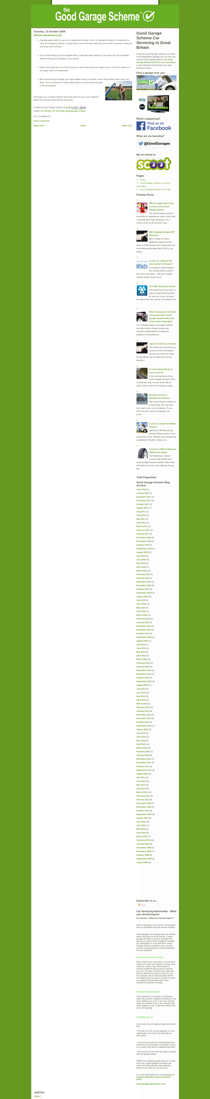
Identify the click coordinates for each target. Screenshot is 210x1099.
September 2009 (144, 859)
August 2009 (142, 862)
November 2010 (143, 807)
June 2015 (141, 604)
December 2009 (143, 847)
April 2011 (141, 788)
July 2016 (141, 556)
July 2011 (141, 777)
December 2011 (143, 759)
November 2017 (143, 500)
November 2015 (143, 585)
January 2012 (142, 755)
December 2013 (143, 670)
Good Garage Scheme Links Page (155, 189)
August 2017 (142, 508)
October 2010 (142, 810)
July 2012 (141, 733)
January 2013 (142, 711)
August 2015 (142, 596)
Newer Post (39, 125)
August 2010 (142, 818)
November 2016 (143, 541)
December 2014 (143, 626)
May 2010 (140, 829)
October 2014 (142, 633)
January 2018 (142, 493)
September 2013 (144, 681)
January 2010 (142, 844)
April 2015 (141, 611)
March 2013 (141, 703)
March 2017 (141, 526)
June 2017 (141, 515)
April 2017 (141, 522)
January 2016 (142, 578)
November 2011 (143, 762)
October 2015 (142, 589)
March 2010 (141, 836)
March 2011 (141, 792)
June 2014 (141, 648)
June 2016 (141, 559)
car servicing (58, 111)
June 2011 (141, 781)
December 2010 (143, 803)
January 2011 (142, 799)
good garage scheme (76, 111)
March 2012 (141, 748)
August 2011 (142, 774)
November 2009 (143, 851)
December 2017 (143, 497)
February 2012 (143, 751)
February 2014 (143, 663)
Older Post (127, 125)
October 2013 (142, 678)
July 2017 (141, 511)
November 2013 (143, 674)
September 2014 (144, 637)
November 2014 (143, 630)
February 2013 (143, 707)
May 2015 (140, 608)
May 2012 (140, 740)
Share (37, 1096)
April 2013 (141, 700)
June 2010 (141, 825)
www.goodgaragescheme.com (150, 1084)
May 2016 (140, 563)
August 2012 (142, 729)
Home (83, 125)
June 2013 (141, 692)
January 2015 (142, 622)
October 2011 (142, 766)
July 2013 (141, 689)
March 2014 (141, 659)
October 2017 (142, 504)
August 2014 (142, 641)
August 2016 (142, 552)
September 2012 (144, 726)
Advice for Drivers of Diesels (162, 344)
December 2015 (143, 582)
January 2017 (142, 534)
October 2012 (142, 722)
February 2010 (143, 840)
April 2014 (141, 655)
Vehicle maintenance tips (48, 35)
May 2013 (140, 696)
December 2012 (143, 715)
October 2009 (142, 855)
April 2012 (141, 744)
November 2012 (143, 718)
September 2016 (144, 548)
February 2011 (143, 796)
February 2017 (143, 530)
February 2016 (143, 574)
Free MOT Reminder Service (162, 286)
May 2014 (140, 652)
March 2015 (141, 615)
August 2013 (142, 685)
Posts (142, 905)
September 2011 (144, 770)
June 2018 (141, 489)
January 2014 (142, 666)
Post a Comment (42, 121)
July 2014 (141, 644)
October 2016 (142, 545)
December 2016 (143, 537)
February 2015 (143, 619)
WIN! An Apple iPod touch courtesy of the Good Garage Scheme (161, 206)
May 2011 (140, 785)
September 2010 (144, 814)
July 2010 (141, 822)
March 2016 (141, 571)
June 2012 (141, 737)
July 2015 (141, 600)
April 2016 (141, 567)
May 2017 (140, 519)
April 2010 (141, 833)
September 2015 (144, 593)
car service (46, 111)
